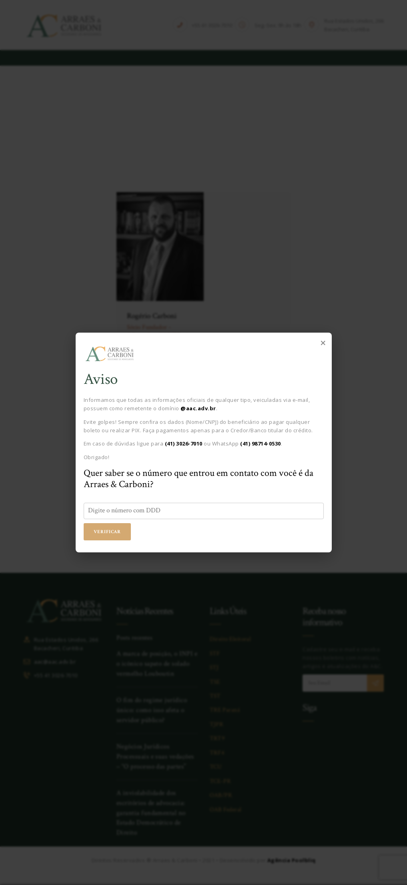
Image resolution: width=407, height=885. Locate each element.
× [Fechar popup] (323, 342)
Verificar (108, 532)
